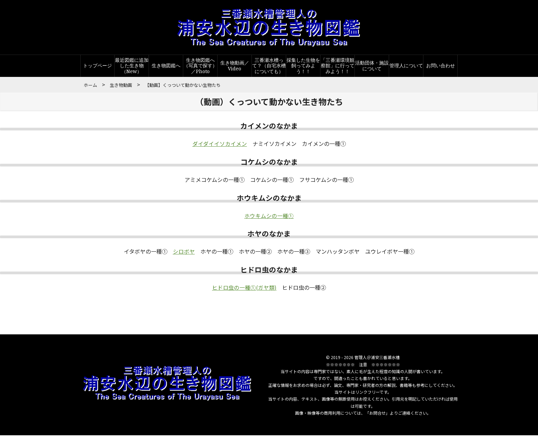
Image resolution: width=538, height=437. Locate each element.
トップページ (97, 67)
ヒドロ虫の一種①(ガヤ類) (244, 289)
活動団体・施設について (372, 67)
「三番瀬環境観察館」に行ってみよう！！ (337, 67)
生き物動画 (121, 86)
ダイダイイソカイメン (219, 145)
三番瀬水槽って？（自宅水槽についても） (269, 67)
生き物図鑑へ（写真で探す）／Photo (200, 67)
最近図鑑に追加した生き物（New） (132, 67)
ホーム (90, 86)
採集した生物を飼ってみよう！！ (303, 67)
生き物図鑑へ (166, 67)
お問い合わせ (440, 67)
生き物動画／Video (234, 67)
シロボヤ (184, 253)
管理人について (406, 67)
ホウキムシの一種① (269, 217)
